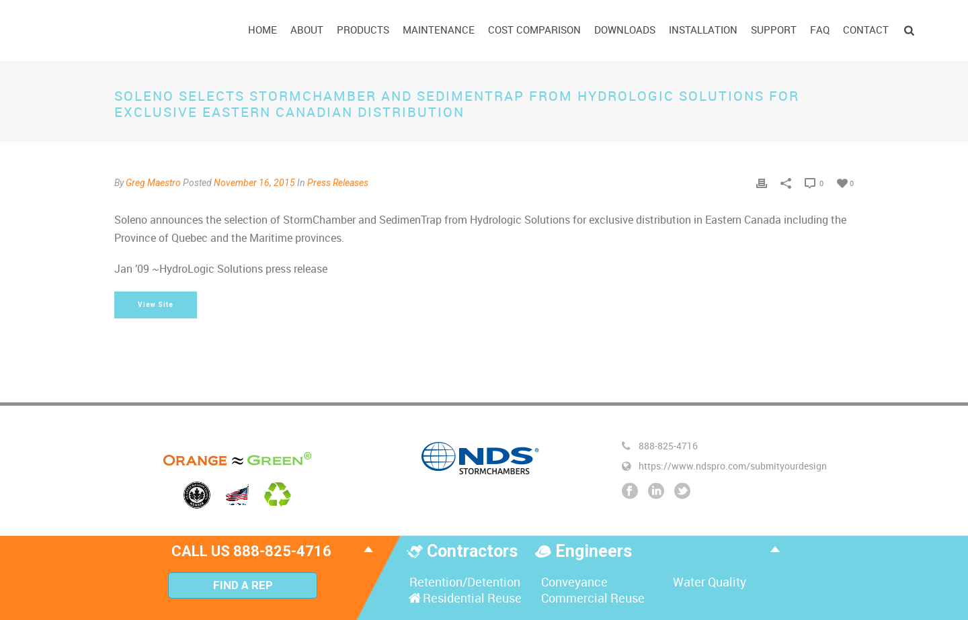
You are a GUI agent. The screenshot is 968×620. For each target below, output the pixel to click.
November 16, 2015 (254, 182)
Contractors (474, 551)
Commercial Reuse (591, 598)
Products (363, 29)
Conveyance (573, 582)
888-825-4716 (668, 446)
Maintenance (439, 29)
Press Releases (337, 182)
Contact (866, 29)
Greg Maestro (153, 182)
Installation (703, 29)
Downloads (624, 29)
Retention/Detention (463, 582)
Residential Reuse (464, 598)
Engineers (593, 551)
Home (262, 29)
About (306, 29)
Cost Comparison (534, 29)
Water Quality (708, 582)
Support (774, 29)
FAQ (820, 29)
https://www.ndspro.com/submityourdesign (733, 466)
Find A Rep (243, 585)
